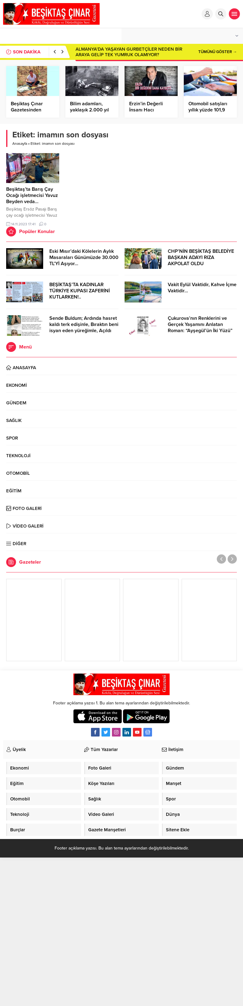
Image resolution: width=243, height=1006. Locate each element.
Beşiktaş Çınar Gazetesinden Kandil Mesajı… (27, 110)
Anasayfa (19, 143)
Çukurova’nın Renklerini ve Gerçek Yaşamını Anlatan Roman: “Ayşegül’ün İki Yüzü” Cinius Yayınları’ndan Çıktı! (200, 327)
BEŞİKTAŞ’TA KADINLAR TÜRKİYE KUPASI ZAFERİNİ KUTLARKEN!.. (79, 291)
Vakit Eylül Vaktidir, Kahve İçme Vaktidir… (202, 288)
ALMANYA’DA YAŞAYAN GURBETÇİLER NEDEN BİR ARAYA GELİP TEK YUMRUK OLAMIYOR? (129, 51)
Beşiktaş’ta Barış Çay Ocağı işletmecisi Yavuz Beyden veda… (32, 195)
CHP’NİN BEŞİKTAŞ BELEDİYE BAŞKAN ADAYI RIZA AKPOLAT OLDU (201, 257)
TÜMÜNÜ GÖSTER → (217, 51)
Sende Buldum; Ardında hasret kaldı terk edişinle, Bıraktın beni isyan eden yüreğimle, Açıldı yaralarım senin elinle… (83, 327)
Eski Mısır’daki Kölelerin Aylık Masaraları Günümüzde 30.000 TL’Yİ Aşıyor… (83, 257)
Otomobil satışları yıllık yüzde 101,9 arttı (207, 110)
